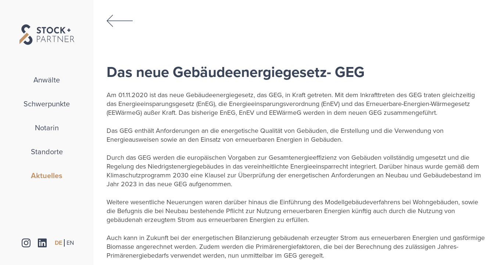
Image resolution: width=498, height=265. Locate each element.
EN (70, 243)
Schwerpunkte (47, 104)
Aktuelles (46, 176)
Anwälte (46, 80)
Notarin (47, 128)
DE (58, 243)
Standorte (47, 152)
